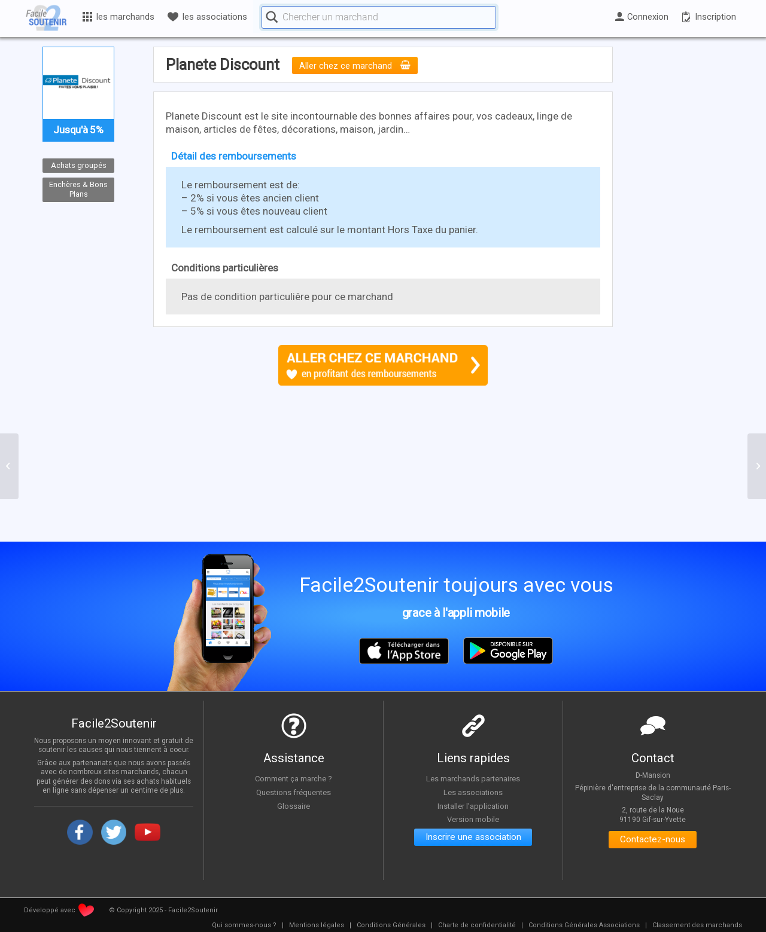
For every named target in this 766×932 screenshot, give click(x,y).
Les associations (473, 792)
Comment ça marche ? (293, 778)
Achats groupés (79, 165)
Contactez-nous (652, 840)
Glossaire (294, 805)
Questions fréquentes (293, 792)
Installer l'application (473, 805)
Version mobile (473, 819)
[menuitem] (244, 925)
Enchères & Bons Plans (78, 189)
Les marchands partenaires (473, 778)
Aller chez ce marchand (356, 65)
